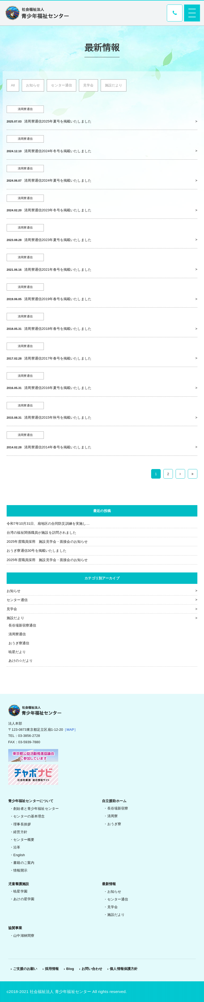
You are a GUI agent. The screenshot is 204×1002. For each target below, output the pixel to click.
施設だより (113, 85)
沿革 (16, 847)
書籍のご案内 (23, 863)
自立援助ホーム (114, 801)
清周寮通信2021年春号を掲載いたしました (57, 270)
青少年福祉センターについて (31, 801)
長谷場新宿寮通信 (22, 625)
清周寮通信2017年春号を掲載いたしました (57, 358)
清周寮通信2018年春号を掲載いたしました (57, 329)
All (13, 85)
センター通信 (61, 85)
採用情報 (52, 969)
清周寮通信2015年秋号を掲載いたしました (57, 417)
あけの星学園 (23, 899)
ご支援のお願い (25, 969)
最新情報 (109, 884)
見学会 (88, 85)
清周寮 (112, 816)
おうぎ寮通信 (18, 643)
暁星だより (17, 652)
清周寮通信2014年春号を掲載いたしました (57, 447)
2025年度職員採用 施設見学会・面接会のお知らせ (47, 542)
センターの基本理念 (29, 816)
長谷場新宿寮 (117, 808)
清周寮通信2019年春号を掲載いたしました (57, 299)
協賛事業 (15, 928)
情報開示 (20, 870)
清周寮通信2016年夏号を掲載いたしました (57, 388)
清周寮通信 (17, 634)
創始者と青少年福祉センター (36, 809)
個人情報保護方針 (124, 969)
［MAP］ (70, 730)
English (19, 855)
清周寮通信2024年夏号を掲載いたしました (57, 180)
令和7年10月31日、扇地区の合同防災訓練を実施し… (48, 524)
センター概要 (23, 840)
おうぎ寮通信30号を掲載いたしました (36, 551)
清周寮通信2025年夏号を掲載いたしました (57, 121)
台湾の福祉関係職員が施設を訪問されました (41, 533)
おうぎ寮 (114, 824)
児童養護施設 (18, 884)
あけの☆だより (20, 661)
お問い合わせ (92, 969)
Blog (70, 969)
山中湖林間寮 (23, 936)
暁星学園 (20, 891)
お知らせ (33, 85)
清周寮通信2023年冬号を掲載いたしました (57, 210)
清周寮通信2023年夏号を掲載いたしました (57, 240)
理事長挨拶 (22, 824)
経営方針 (20, 832)
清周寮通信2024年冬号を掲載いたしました (57, 151)
